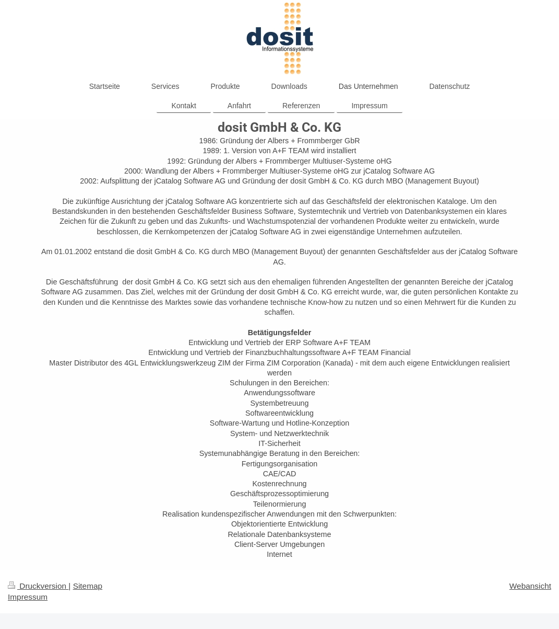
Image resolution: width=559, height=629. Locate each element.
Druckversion (38, 585)
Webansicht (530, 585)
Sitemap (87, 585)
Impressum (27, 596)
